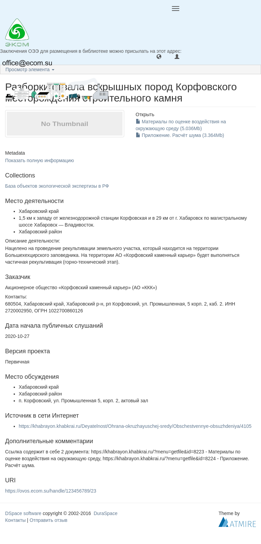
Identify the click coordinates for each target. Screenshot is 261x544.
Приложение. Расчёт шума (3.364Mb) (180, 135)
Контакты (15, 520)
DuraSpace (105, 513)
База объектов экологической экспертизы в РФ (57, 186)
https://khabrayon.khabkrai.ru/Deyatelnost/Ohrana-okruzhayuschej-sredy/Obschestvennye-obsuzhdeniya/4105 (135, 426)
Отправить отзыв (48, 520)
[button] (159, 56)
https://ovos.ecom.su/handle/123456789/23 (50, 491)
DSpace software (23, 513)
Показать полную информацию (39, 160)
